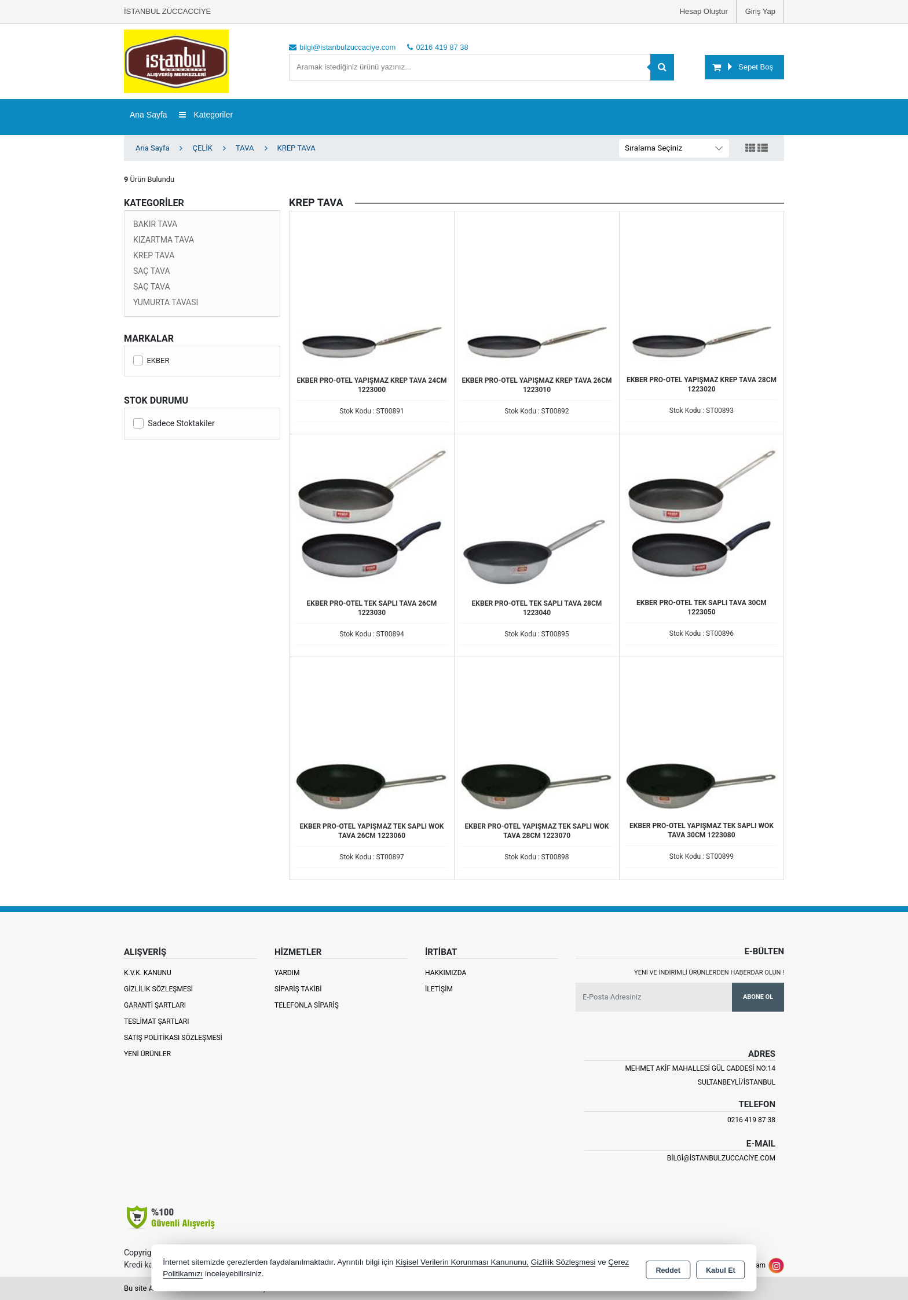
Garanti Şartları (155, 1005)
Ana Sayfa (148, 114)
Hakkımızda (445, 973)
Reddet (668, 1269)
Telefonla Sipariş (306, 1005)
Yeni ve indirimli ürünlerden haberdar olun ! (709, 972)
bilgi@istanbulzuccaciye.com (721, 1158)
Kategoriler (206, 114)
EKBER (151, 360)
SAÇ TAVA (151, 271)
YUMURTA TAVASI (165, 302)
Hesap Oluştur (704, 11)
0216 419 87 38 (751, 1120)
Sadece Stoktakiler (174, 423)
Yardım (287, 973)
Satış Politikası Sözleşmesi (173, 1038)
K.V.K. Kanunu (147, 973)
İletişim (439, 989)
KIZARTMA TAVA (163, 239)
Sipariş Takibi (298, 989)
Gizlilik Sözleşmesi (158, 989)
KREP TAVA (153, 255)
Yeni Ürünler (147, 1054)
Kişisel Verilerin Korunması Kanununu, (462, 1262)
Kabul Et (720, 1269)
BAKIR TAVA (155, 224)
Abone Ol (758, 997)
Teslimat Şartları (156, 1021)
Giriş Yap (760, 11)
